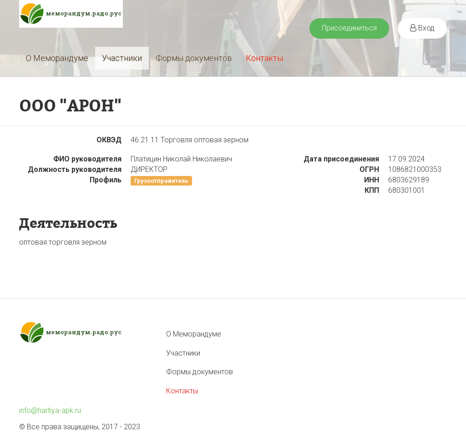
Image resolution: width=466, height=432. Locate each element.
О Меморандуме (57, 58)
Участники (122, 58)
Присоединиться (349, 28)
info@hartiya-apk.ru (50, 410)
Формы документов (194, 58)
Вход (422, 28)
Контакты (264, 58)
